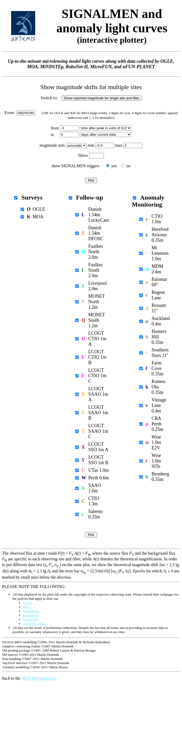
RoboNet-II (31, 615)
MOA (27, 607)
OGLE (27, 603)
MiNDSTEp (31, 611)
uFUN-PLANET (34, 624)
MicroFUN (30, 619)
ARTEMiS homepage (38, 678)
